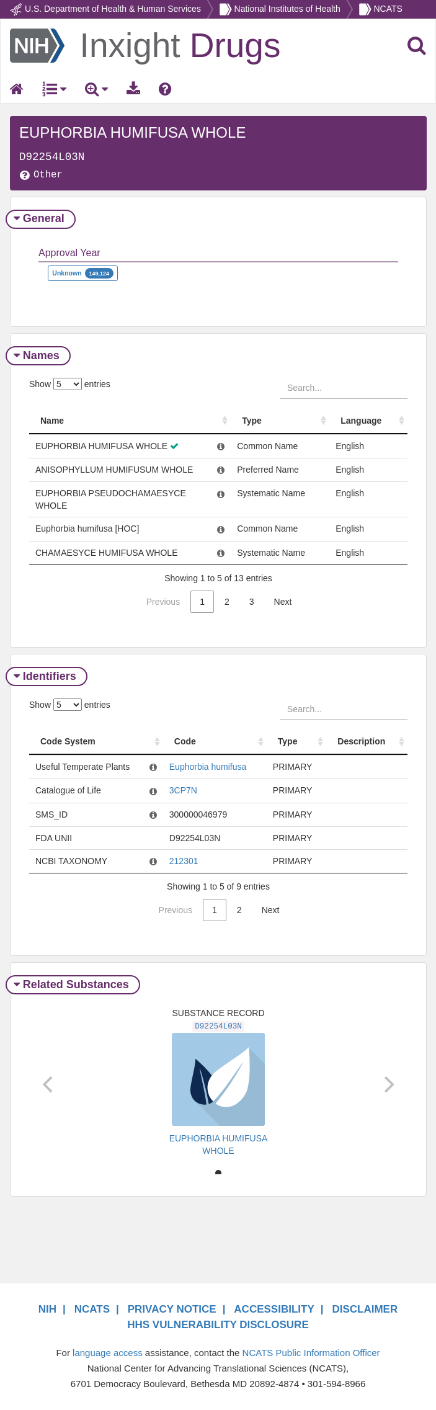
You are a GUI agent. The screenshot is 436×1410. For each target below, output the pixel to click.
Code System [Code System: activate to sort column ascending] (68, 741)
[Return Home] (145, 44)
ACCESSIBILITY (274, 1309)
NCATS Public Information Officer (311, 1352)
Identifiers (46, 676)
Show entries (69, 384)
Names (38, 355)
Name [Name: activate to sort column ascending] (52, 421)
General (41, 218)
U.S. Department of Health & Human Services (113, 9)
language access (108, 1352)
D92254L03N (218, 1026)
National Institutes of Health (287, 9)
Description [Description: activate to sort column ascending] (361, 741)
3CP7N (183, 790)
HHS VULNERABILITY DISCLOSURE (218, 1325)
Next (283, 602)
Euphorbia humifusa (207, 767)
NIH (47, 1309)
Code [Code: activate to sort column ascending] (185, 741)
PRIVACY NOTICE (172, 1309)
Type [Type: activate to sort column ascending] (252, 421)
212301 (183, 861)
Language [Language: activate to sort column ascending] (361, 421)
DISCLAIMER (365, 1309)
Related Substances (73, 984)
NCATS (387, 9)
